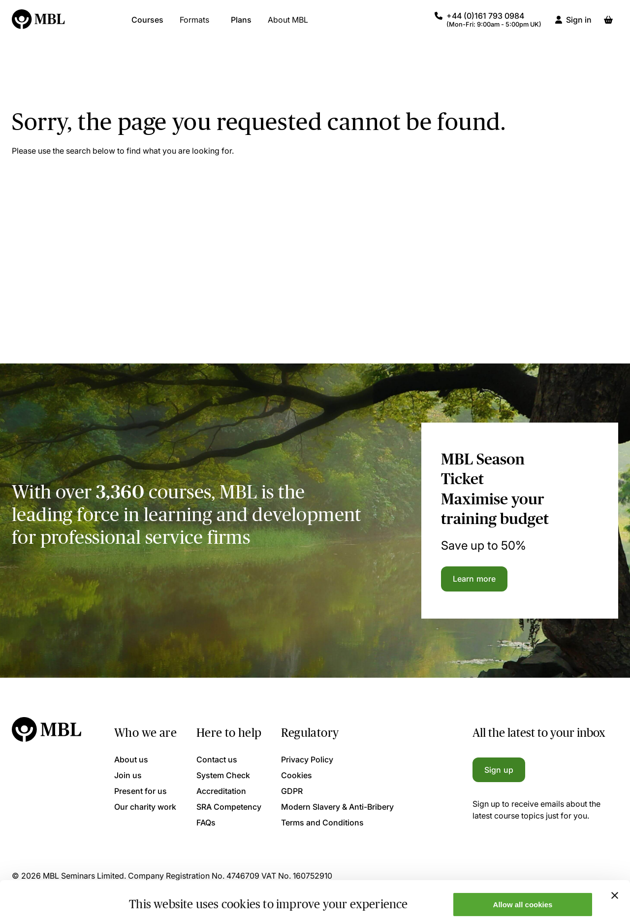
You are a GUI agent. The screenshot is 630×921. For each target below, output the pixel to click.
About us (131, 759)
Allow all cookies (523, 867)
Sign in (579, 25)
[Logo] (39, 24)
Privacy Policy (307, 759)
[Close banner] (614, 858)
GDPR (292, 791)
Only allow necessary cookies (523, 896)
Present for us (140, 791)
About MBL (288, 25)
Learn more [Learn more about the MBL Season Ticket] (474, 579)
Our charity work (145, 807)
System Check (223, 775)
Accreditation (221, 791)
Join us (128, 775)
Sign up (498, 770)
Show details (152, 897)
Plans (241, 25)
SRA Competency (228, 807)
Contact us (216, 759)
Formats (194, 25)
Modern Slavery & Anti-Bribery (337, 807)
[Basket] (608, 24)
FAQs (206, 822)
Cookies (296, 775)
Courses (147, 25)
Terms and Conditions (322, 822)
